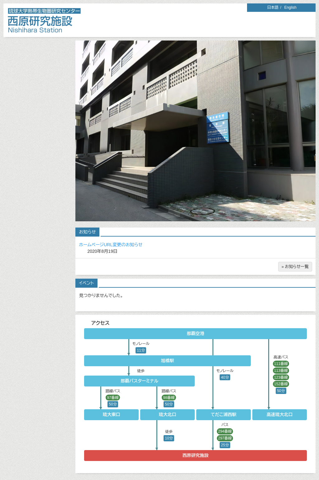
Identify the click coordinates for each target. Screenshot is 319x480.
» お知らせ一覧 (295, 266)
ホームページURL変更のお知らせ (111, 244)
